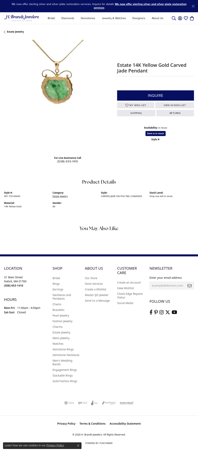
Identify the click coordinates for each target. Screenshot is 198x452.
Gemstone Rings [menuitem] (63, 349)
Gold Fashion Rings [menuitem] (65, 381)
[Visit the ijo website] (82, 403)
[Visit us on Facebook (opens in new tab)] (151, 312)
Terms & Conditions (92, 423)
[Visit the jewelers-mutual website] (127, 403)
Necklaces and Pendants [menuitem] (62, 296)
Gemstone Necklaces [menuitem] (66, 355)
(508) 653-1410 (67, 161)
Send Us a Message (97, 300)
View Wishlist (125, 288)
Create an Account (129, 282)
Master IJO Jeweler (97, 295)
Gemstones (88, 18)
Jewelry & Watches (114, 18)
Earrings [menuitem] (58, 289)
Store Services (94, 284)
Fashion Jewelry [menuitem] (62, 321)
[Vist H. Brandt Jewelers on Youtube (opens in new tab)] (174, 312)
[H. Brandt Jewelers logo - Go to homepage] (21, 18)
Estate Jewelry (15, 31)
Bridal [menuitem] (56, 278)
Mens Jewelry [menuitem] (61, 338)
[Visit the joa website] (94, 403)
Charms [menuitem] (58, 327)
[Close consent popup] (78, 445)
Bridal (51, 18)
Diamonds (67, 18)
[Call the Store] (13, 285)
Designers (138, 18)
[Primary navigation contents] (105, 18)
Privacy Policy (66, 423)
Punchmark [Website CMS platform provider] (106, 443)
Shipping (136, 113)
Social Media (125, 303)
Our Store (91, 278)
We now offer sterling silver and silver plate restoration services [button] (140, 6)
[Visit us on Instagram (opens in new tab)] (161, 312)
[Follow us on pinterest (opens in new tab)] (156, 312)
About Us (157, 18)
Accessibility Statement (125, 423)
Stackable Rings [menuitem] (63, 375)
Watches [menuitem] (58, 344)
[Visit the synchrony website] (109, 403)
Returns (175, 113)
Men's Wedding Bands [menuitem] (62, 362)
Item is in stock (155, 133)
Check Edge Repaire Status (130, 295)
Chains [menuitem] (57, 304)
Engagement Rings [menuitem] (65, 370)
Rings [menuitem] (56, 284)
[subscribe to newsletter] (189, 285)
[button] (174, 18)
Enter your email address (166, 278)
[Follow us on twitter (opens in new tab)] (167, 312)
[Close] (193, 6)
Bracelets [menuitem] (58, 310)
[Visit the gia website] (69, 403)
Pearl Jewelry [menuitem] (61, 315)
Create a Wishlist (95, 289)
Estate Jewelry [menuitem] (61, 332)
